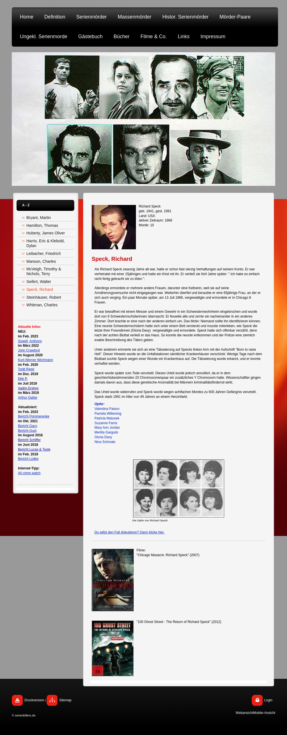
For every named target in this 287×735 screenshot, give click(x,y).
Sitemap (65, 700)
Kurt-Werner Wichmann (35, 360)
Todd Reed (26, 369)
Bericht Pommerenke (33, 416)
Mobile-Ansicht (264, 713)
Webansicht (244, 713)
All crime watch (29, 473)
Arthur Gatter (27, 398)
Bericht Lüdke (28, 459)
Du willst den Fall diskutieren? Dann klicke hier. (129, 532)
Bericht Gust (27, 431)
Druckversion (34, 700)
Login (268, 700)
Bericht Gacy (27, 426)
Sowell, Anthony (30, 341)
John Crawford (29, 350)
